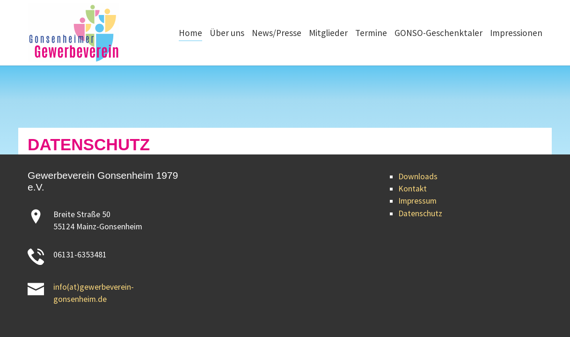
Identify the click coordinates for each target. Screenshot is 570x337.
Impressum (417, 201)
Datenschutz (420, 213)
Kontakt (412, 188)
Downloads (418, 176)
